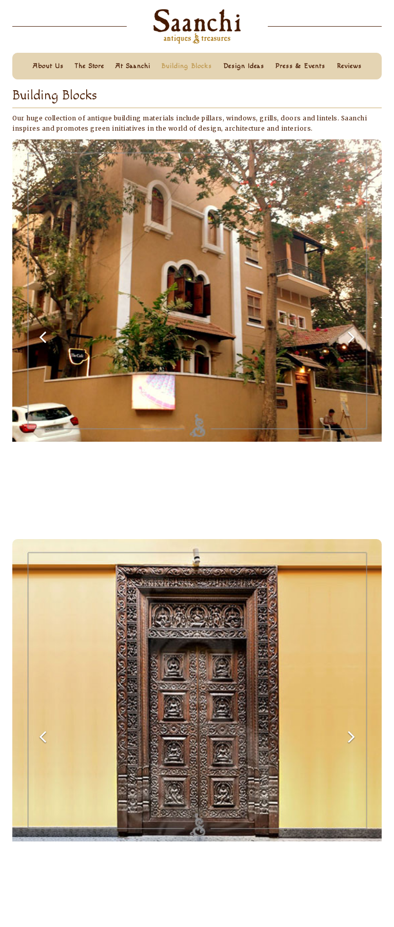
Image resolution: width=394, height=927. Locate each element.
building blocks (186, 66)
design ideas (243, 66)
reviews (349, 66)
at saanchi (132, 66)
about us (48, 66)
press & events (300, 66)
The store (89, 66)
